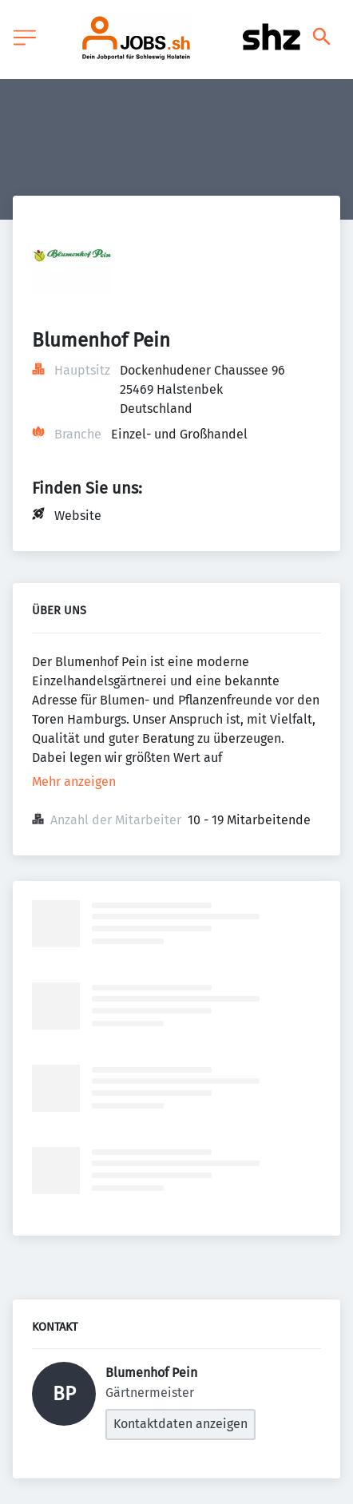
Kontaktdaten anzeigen (180, 1423)
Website (77, 515)
